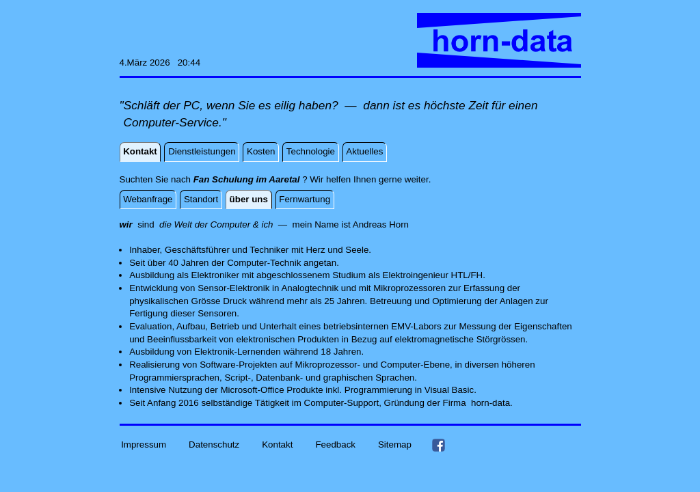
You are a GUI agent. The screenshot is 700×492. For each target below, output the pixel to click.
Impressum (143, 444)
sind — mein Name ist (236, 224)
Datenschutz (214, 444)
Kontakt (277, 444)
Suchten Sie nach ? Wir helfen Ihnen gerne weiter (274, 179)
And (361, 224)
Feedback (335, 444)
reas (377, 224)
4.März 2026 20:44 (160, 62)
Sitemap (395, 444)
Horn (399, 224)
